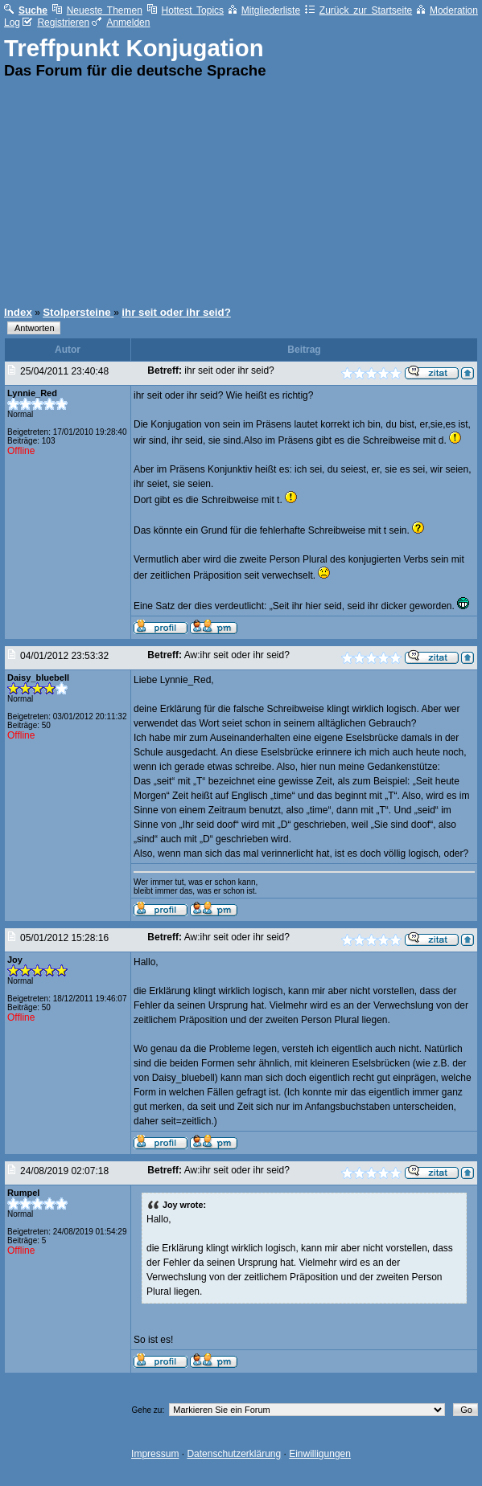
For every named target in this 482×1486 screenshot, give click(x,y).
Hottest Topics (186, 10)
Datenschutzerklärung (234, 1453)
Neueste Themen (97, 10)
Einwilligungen (320, 1453)
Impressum (155, 1453)
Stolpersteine (78, 312)
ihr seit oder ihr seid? (176, 312)
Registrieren (56, 22)
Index (18, 312)
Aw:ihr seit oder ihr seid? (237, 655)
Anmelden (121, 22)
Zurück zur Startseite (358, 10)
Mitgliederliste (264, 10)
